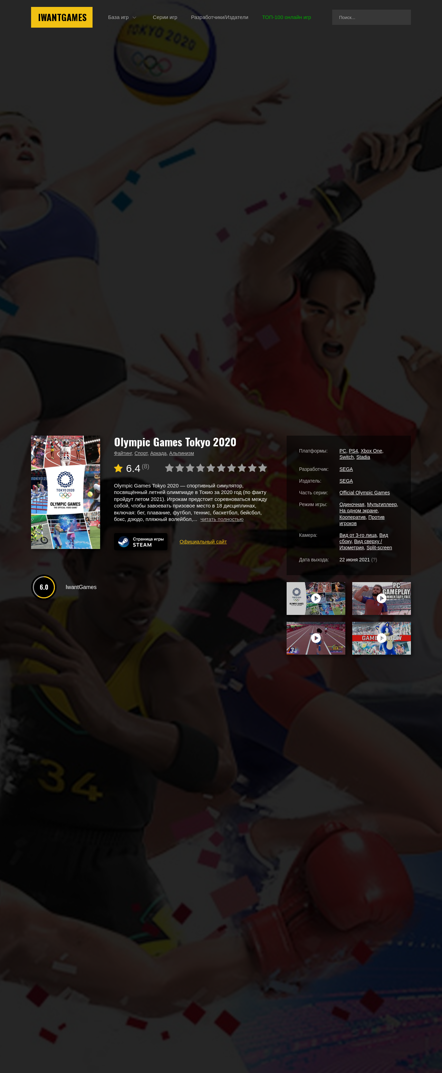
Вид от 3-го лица (358, 535)
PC (342, 451)
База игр (118, 17)
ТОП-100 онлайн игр (286, 17)
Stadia (363, 457)
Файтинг (123, 453)
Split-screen (379, 547)
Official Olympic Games (364, 492)
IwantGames (62, 17)
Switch (346, 457)
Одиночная (351, 504)
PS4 (353, 451)
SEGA (346, 469)
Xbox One (371, 451)
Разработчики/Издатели (219, 17)
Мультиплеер (382, 504)
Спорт (140, 453)
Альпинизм (181, 453)
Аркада (158, 453)
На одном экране (358, 510)
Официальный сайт (203, 541)
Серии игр (165, 17)
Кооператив (352, 517)
